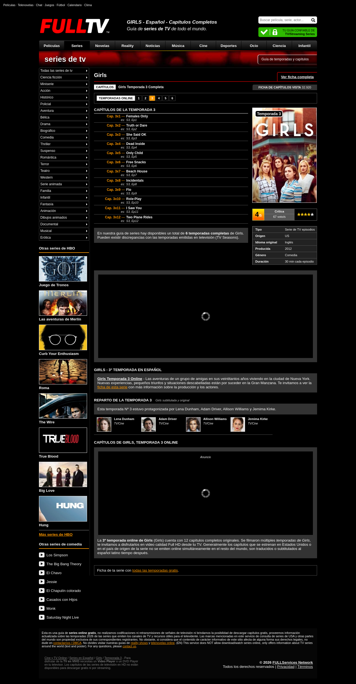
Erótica (45, 237)
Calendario (74, 5)
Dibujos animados (53, 217)
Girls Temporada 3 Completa (141, 87)
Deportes (229, 46)
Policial (45, 104)
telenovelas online (163, 643)
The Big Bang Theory (63, 564)
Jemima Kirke (258, 419)
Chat (39, 5)
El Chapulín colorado (63, 591)
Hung (63, 511)
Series (77, 46)
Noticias (153, 46)
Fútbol (61, 5)
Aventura (47, 111)
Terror (44, 164)
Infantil (304, 46)
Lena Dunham (124, 419)
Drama (45, 124)
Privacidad (286, 667)
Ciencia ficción (51, 77)
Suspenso (47, 151)
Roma (63, 374)
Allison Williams (215, 419)
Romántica (48, 157)
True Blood (63, 443)
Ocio (254, 46)
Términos (305, 667)
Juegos (49, 5)
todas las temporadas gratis (155, 570)
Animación (48, 211)
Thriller (45, 144)
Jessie (51, 582)
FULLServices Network (293, 662)
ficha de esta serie (112, 387)
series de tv (65, 59)
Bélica (45, 117)
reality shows (139, 643)
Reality (128, 46)
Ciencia (279, 46)
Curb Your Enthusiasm (63, 340)
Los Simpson (57, 555)
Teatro (45, 171)
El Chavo (53, 573)
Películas (52, 46)
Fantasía (46, 204)
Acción (45, 91)
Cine (203, 46)
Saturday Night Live (62, 617)
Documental (49, 224)
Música (178, 46)
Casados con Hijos (61, 599)
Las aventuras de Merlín (63, 305)
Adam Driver (168, 419)
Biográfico (47, 131)
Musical (46, 231)
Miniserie (47, 84)
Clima (88, 5)
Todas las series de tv (56, 71)
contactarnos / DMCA (67, 643)
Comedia (47, 137)
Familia (45, 191)
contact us (129, 646)
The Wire (63, 408)
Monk (51, 608)
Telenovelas (25, 5)
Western (46, 177)
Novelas (102, 46)
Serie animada (51, 184)
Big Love (63, 477)
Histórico (46, 97)
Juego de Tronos (63, 271)
